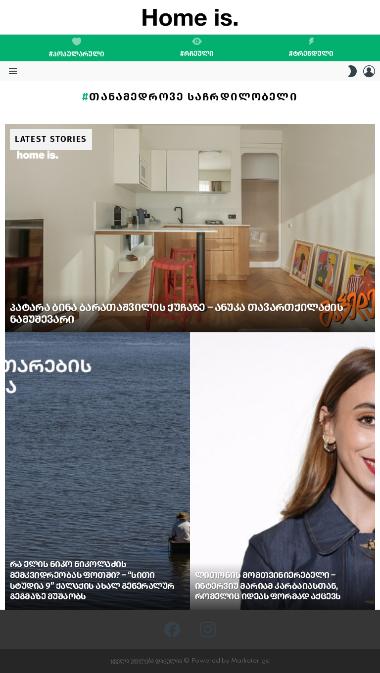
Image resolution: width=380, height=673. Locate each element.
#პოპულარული (76, 48)
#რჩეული (197, 47)
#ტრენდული (311, 47)
